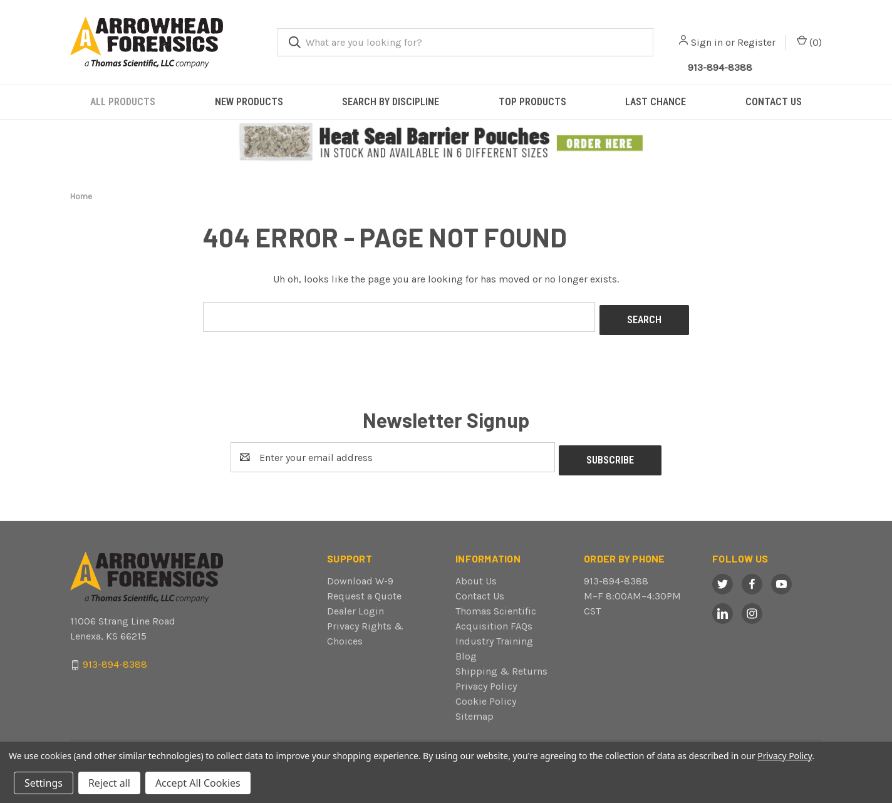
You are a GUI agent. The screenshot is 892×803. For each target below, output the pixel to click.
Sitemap (474, 710)
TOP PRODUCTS (532, 102)
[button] (446, 142)
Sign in (707, 42)
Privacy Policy (486, 680)
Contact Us (479, 590)
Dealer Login (355, 605)
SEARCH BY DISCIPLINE (390, 102)
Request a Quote (364, 590)
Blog (466, 650)
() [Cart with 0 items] (809, 41)
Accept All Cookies (198, 783)
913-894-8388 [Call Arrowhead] (720, 67)
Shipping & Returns (501, 665)
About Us (476, 575)
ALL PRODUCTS (122, 102)
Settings (43, 783)
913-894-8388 (616, 575)
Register (756, 42)
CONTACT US (773, 102)
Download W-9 (360, 575)
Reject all (109, 783)
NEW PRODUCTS (249, 102)
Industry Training (494, 635)
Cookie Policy (485, 695)
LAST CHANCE (655, 102)
